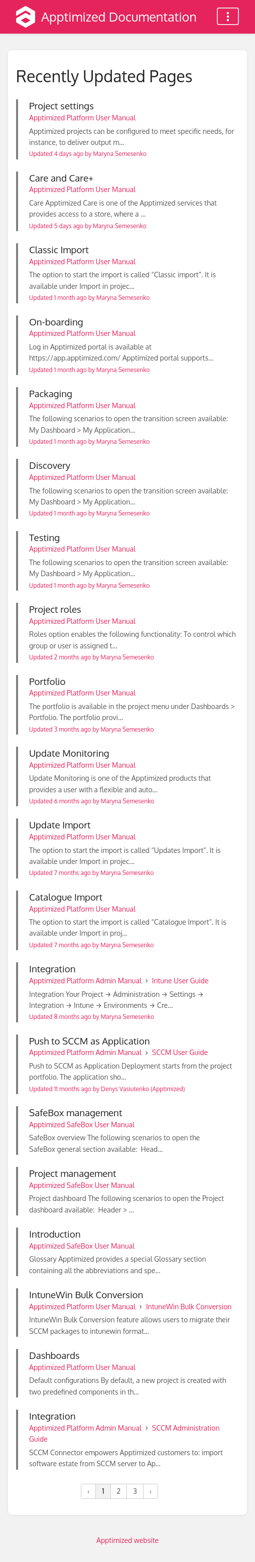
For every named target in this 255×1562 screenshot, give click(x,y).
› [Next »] (151, 1491)
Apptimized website (127, 1540)
